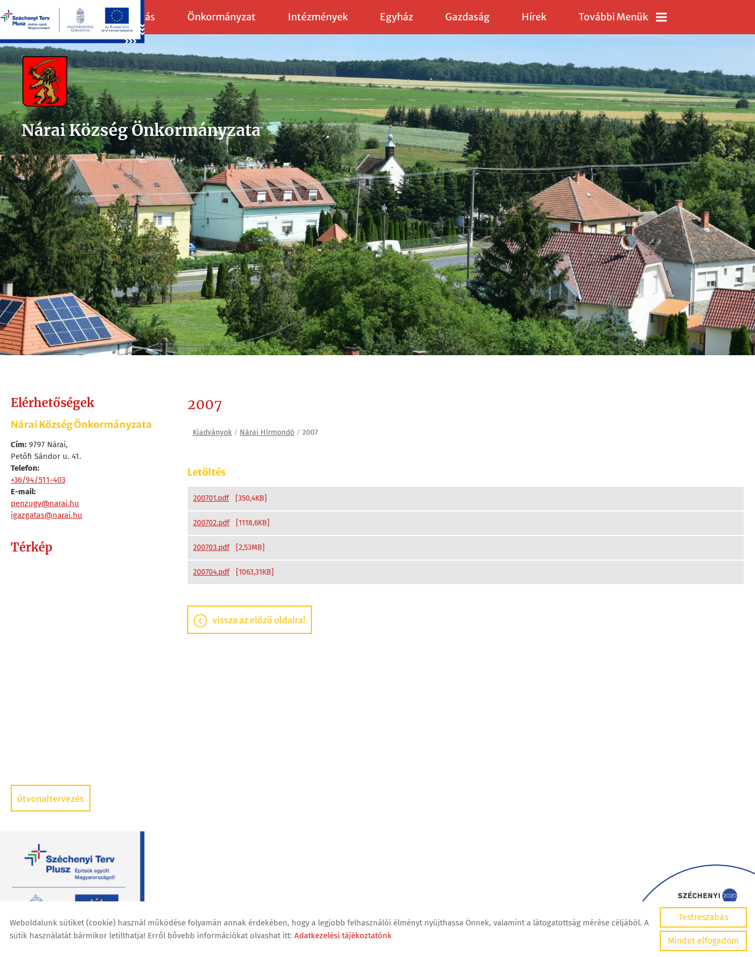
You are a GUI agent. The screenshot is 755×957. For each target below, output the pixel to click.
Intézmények (318, 17)
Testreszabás (703, 917)
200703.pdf (211, 547)
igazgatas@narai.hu (46, 515)
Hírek (534, 17)
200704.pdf (211, 572)
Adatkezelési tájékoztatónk (343, 935)
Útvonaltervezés (50, 798)
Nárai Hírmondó (267, 432)
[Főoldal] (141, 82)
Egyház (396, 17)
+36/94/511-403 (38, 480)
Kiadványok (212, 432)
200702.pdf (211, 522)
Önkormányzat (221, 17)
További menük (622, 17)
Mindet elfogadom (703, 941)
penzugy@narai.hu (45, 503)
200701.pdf (211, 498)
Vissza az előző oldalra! (259, 620)
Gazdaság (467, 17)
